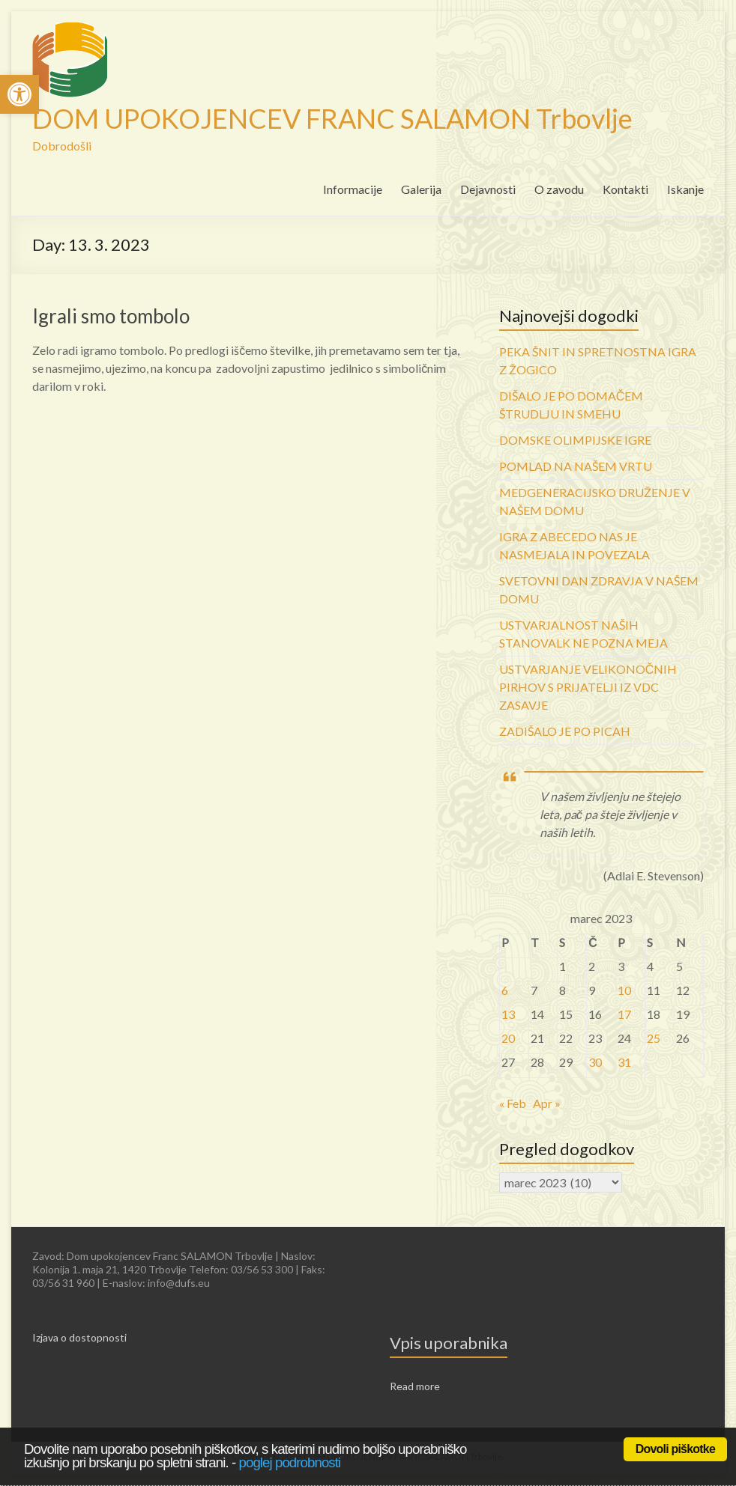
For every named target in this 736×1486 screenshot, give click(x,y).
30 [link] (595, 1062)
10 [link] (624, 990)
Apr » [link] (547, 1103)
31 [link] (624, 1062)
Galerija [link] (421, 189)
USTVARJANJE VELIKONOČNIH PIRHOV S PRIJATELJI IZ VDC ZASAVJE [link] (588, 687)
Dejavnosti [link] (488, 189)
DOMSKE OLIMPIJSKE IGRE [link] (575, 440)
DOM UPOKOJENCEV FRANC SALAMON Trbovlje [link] (332, 118)
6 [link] (504, 990)
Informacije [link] (352, 189)
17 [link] (624, 1014)
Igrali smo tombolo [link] (111, 316)
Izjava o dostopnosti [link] (79, 1337)
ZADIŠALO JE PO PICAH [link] (564, 731)
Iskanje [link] (685, 189)
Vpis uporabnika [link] (448, 1343)
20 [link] (508, 1038)
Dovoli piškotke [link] (675, 1449)
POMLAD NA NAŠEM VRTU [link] (575, 466)
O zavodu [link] (559, 189)
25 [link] (653, 1038)
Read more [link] (415, 1386)
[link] (19, 94)
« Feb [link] (512, 1103)
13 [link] (508, 1014)
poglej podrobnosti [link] (290, 1462)
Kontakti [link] (625, 189)
